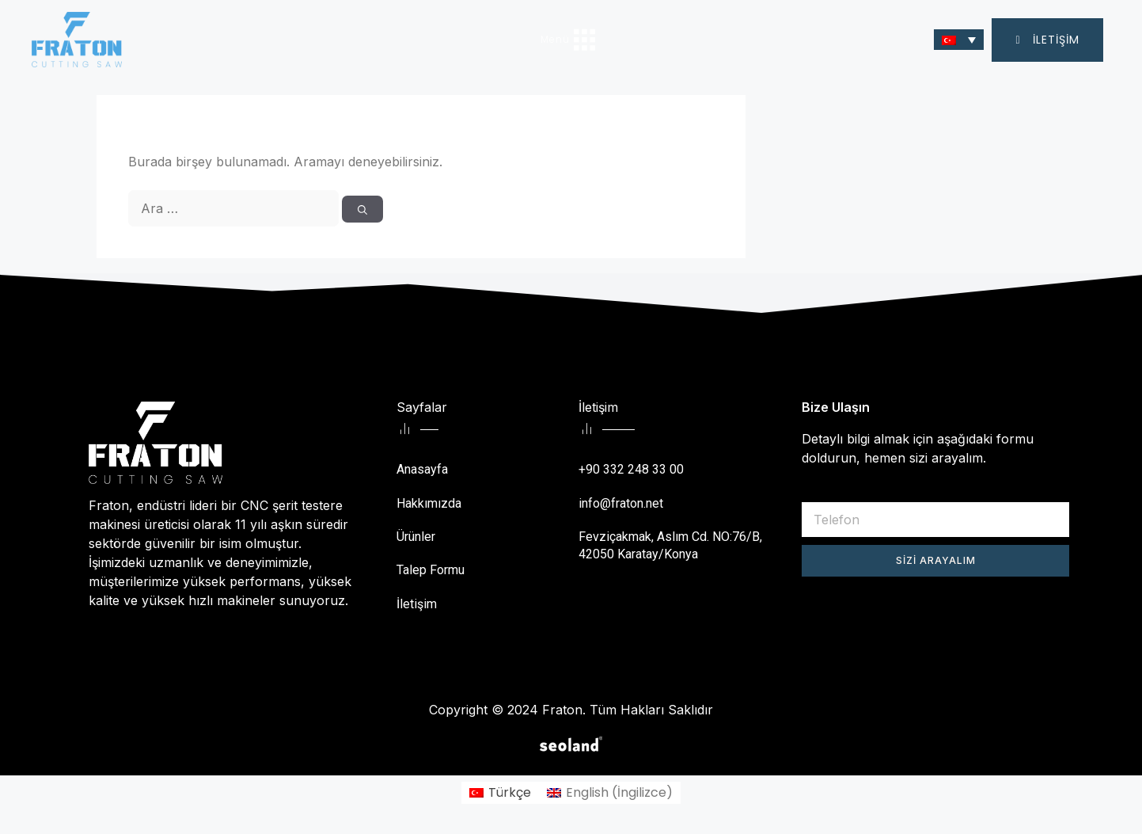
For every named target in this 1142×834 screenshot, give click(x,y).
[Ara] (362, 209)
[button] (1047, 40)
